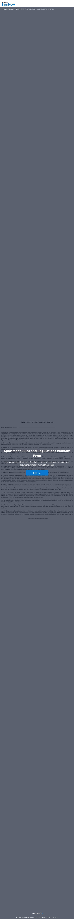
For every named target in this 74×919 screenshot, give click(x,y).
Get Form (37, 473)
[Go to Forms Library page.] (20, 9)
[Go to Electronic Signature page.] (8, 9)
